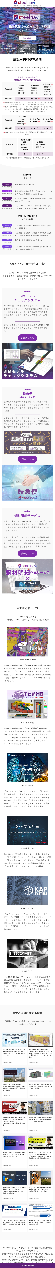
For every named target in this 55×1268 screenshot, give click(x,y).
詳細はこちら (27, 340)
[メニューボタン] (3, 3)
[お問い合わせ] (27, 1265)
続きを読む (28, 38)
